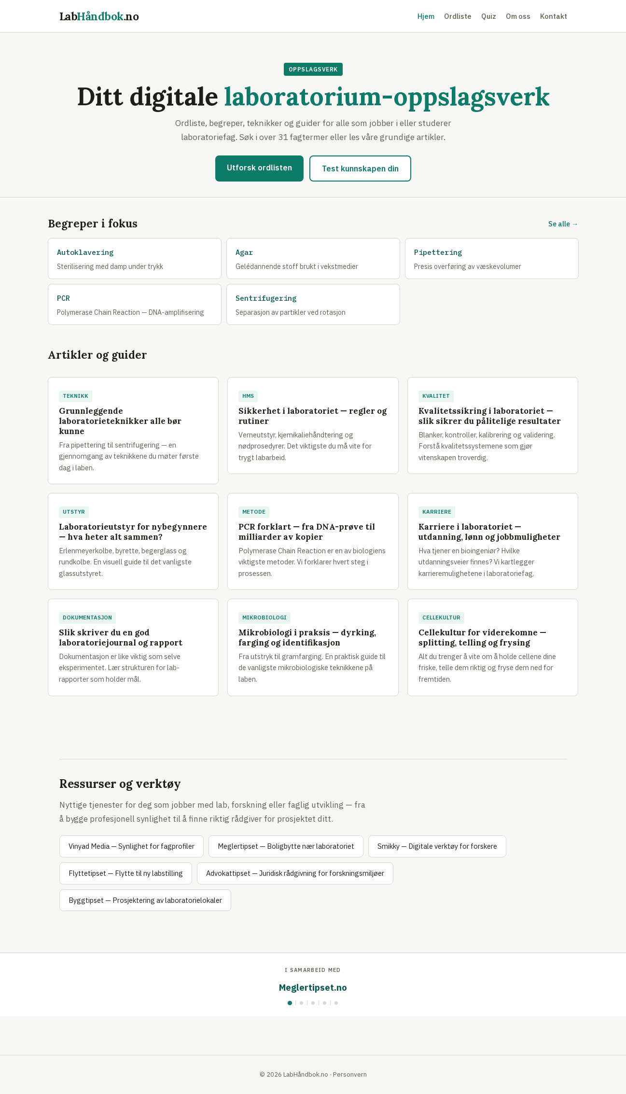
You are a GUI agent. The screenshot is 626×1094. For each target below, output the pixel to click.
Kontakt (553, 16)
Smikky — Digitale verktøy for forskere (437, 846)
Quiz (488, 16)
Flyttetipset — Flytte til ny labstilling (126, 873)
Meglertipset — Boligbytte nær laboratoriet (286, 846)
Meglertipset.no (313, 987)
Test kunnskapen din (360, 168)
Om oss (518, 16)
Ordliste (458, 16)
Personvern (350, 1074)
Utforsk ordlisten (259, 167)
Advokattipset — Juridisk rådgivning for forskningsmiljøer (295, 873)
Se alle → (563, 223)
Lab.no (99, 16)
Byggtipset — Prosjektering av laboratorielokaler (145, 900)
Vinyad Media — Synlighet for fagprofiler (132, 846)
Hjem (425, 16)
